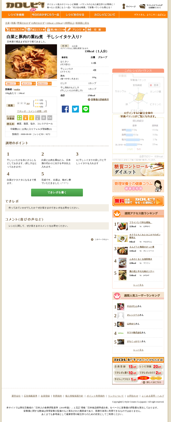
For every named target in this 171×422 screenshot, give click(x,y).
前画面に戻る (82, 23)
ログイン (162, 15)
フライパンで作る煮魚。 (140, 222)
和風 (13, 23)
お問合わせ (132, 396)
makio (17, 89)
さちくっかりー (134, 341)
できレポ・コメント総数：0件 (32, 111)
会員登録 (45, 396)
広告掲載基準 (30, 396)
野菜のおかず (24, 23)
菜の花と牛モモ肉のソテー (141, 271)
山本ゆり (131, 324)
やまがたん (132, 306)
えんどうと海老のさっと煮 (141, 247)
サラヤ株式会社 (134, 333)
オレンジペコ (133, 315)
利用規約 (57, 396)
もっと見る (138, 285)
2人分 (73, 46)
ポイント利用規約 (96, 396)
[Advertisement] (138, 43)
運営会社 (16, 396)
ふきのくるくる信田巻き (140, 259)
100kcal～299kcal (54, 23)
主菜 (7, 23)
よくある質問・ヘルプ (153, 396)
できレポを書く (57, 192)
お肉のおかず (38, 23)
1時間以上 (69, 23)
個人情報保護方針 (74, 396)
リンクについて (116, 396)
